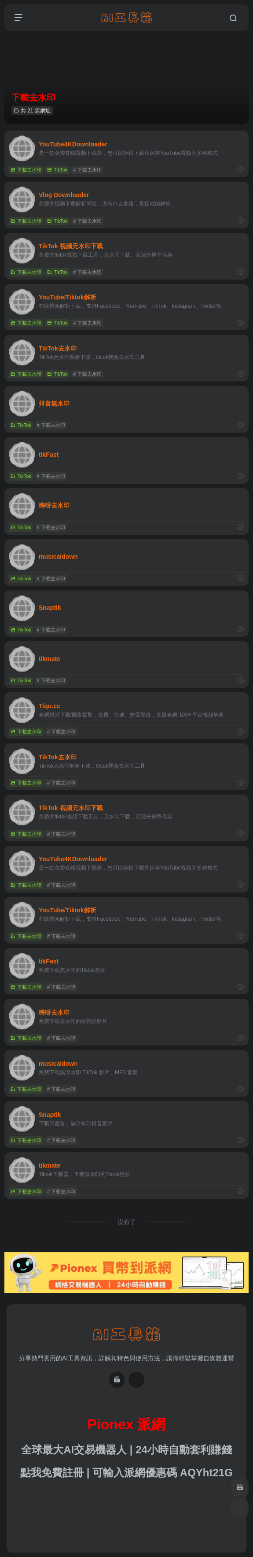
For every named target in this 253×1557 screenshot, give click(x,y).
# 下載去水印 (87, 169)
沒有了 (126, 1221)
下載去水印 (26, 169)
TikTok (57, 169)
